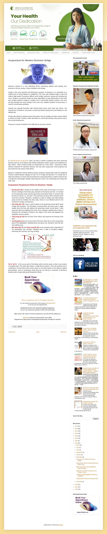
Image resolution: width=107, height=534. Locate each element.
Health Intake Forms (88, 52)
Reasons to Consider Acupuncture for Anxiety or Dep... (86, 471)
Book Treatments (18, 52)
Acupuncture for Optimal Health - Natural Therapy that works (90, 330)
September (79, 452)
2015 (76, 426)
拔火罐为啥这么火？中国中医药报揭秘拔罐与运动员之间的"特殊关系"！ (90, 281)
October (78, 454)
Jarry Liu (26, 317)
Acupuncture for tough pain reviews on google (90, 402)
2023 (76, 484)
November (79, 457)
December (79, 481)
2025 (76, 489)
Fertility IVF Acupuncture (50, 52)
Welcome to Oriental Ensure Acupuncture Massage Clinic (91, 388)
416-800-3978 (51, 303)
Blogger (61, 525)
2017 (76, 431)
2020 (76, 438)
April (77, 447)
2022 (76, 443)
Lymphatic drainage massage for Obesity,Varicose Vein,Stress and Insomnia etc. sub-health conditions (91, 316)
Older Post (63, 332)
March (78, 445)
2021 (76, 440)
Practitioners (65, 52)
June (77, 450)
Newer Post (12, 332)
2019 (76, 436)
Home (8, 52)
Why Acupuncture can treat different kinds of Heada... (86, 467)
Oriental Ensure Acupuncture (19, 161)
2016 (76, 428)
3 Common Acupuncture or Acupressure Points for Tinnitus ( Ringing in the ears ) (91, 300)
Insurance (76, 52)
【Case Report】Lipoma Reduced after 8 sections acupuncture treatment (90, 356)
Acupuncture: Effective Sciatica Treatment (89, 342)
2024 (76, 487)
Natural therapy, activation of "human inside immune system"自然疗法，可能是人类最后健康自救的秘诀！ (91, 370)
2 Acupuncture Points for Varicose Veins (87, 478)
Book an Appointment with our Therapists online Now (37, 300)
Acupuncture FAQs (33, 52)
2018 (76, 433)
